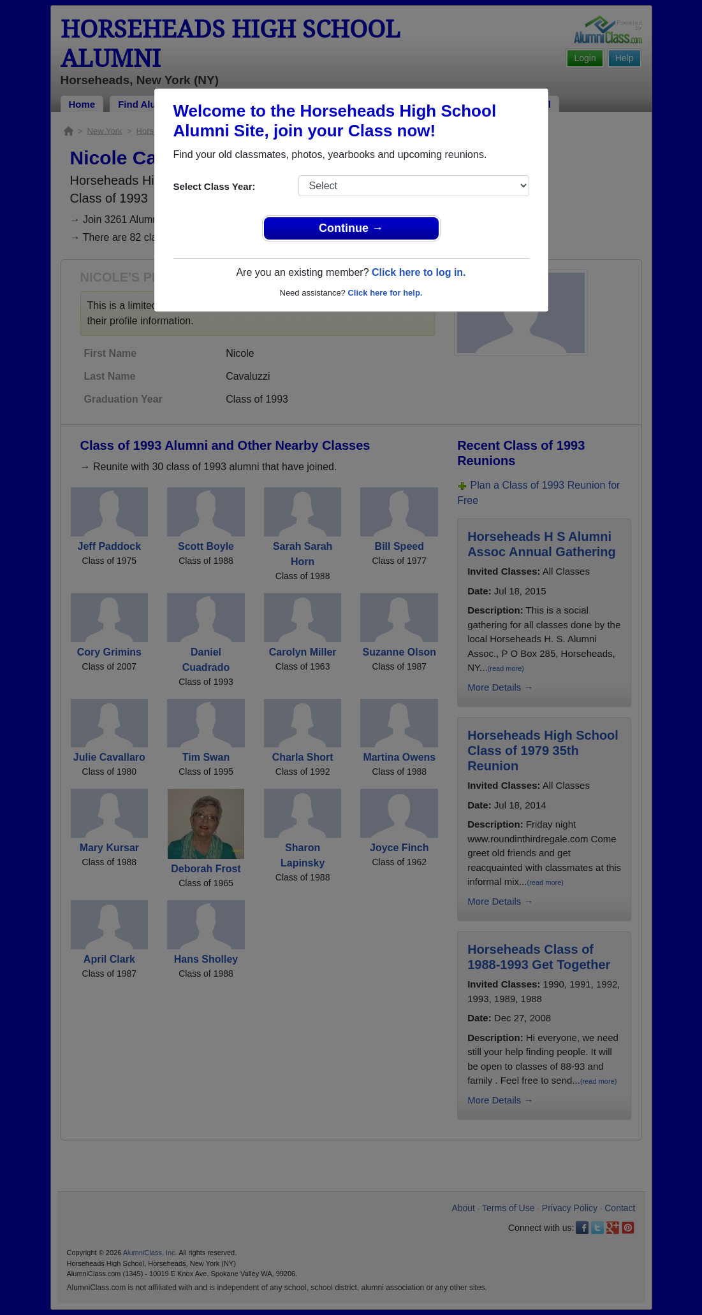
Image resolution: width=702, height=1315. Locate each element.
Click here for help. (384, 293)
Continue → (351, 228)
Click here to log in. (419, 272)
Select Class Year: (214, 186)
